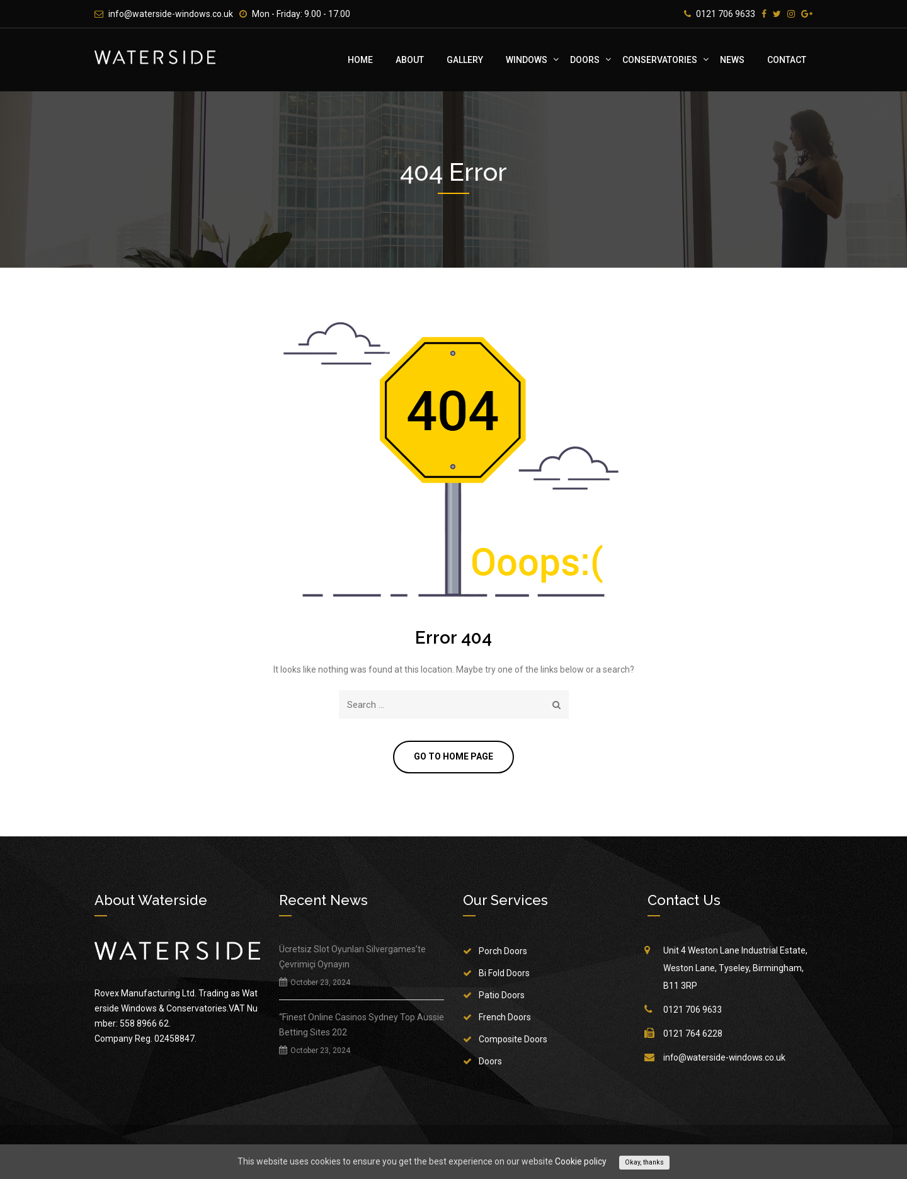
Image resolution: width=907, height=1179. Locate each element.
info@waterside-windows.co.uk (170, 14)
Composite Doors (513, 1040)
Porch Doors (503, 952)
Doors (585, 60)
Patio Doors (502, 996)
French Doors (505, 1018)
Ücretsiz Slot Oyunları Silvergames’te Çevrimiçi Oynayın (352, 957)
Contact (786, 60)
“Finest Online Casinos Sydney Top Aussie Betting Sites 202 (361, 1025)
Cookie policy (581, 1161)
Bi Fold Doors (504, 974)
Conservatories (659, 60)
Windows (526, 60)
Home (360, 60)
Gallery (465, 60)
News (732, 60)
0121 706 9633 (725, 14)
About (410, 60)
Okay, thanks (644, 1162)
